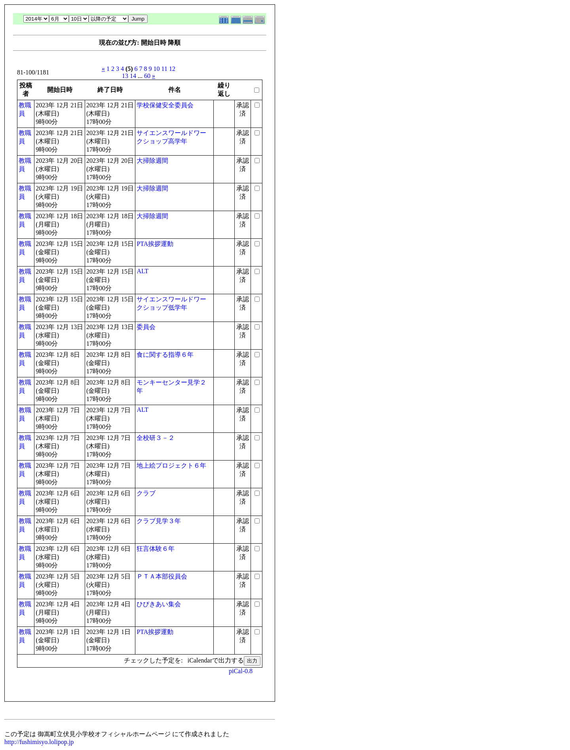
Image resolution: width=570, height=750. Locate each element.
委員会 (146, 327)
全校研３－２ (156, 437)
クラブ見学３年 (159, 521)
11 (164, 68)
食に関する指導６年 (165, 354)
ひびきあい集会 (159, 604)
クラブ (146, 493)
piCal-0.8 (241, 671)
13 (125, 75)
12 (172, 68)
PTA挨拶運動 (155, 243)
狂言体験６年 (156, 548)
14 (133, 75)
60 (147, 75)
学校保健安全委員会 (165, 105)
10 (157, 68)
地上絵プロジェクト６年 (171, 465)
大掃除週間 (152, 160)
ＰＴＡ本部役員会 (162, 576)
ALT (142, 271)
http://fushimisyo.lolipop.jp (39, 742)
